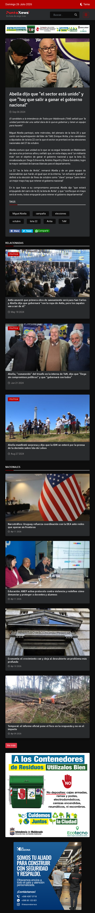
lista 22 (33, 221)
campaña (41, 213)
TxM (64, 221)
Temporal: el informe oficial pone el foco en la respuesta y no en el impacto (46, 728)
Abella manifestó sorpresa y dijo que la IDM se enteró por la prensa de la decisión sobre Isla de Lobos (46, 446)
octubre (17, 221)
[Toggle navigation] (85, 14)
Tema (86, 4)
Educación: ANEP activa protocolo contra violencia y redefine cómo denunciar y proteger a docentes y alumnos (46, 593)
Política (13, 254)
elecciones (60, 213)
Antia (49, 221)
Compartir (42, 231)
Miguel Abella (19, 213)
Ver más (11, 745)
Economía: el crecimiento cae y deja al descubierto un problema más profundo (47, 660)
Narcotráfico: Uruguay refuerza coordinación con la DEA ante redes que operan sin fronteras (46, 526)
